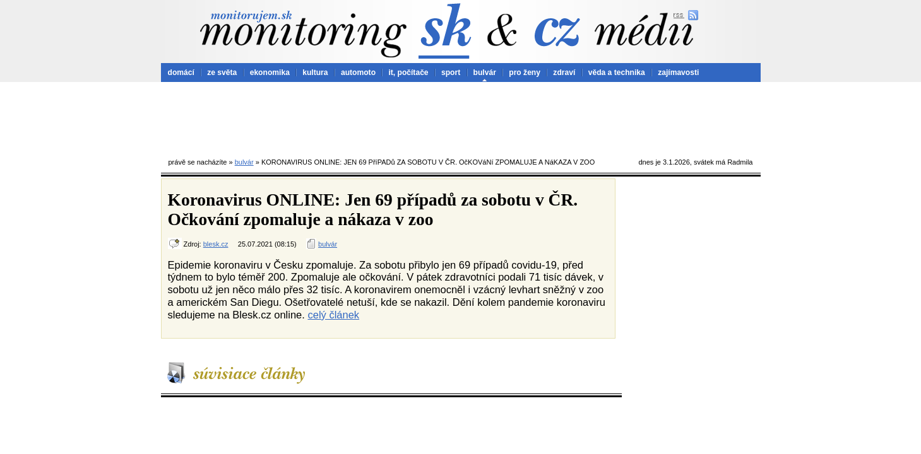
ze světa (222, 72)
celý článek (333, 314)
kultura (315, 72)
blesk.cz (216, 244)
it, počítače (408, 72)
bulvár (484, 72)
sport (450, 72)
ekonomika (270, 72)
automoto (358, 72)
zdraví (564, 72)
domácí (181, 72)
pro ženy (524, 72)
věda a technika (616, 72)
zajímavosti (678, 72)
